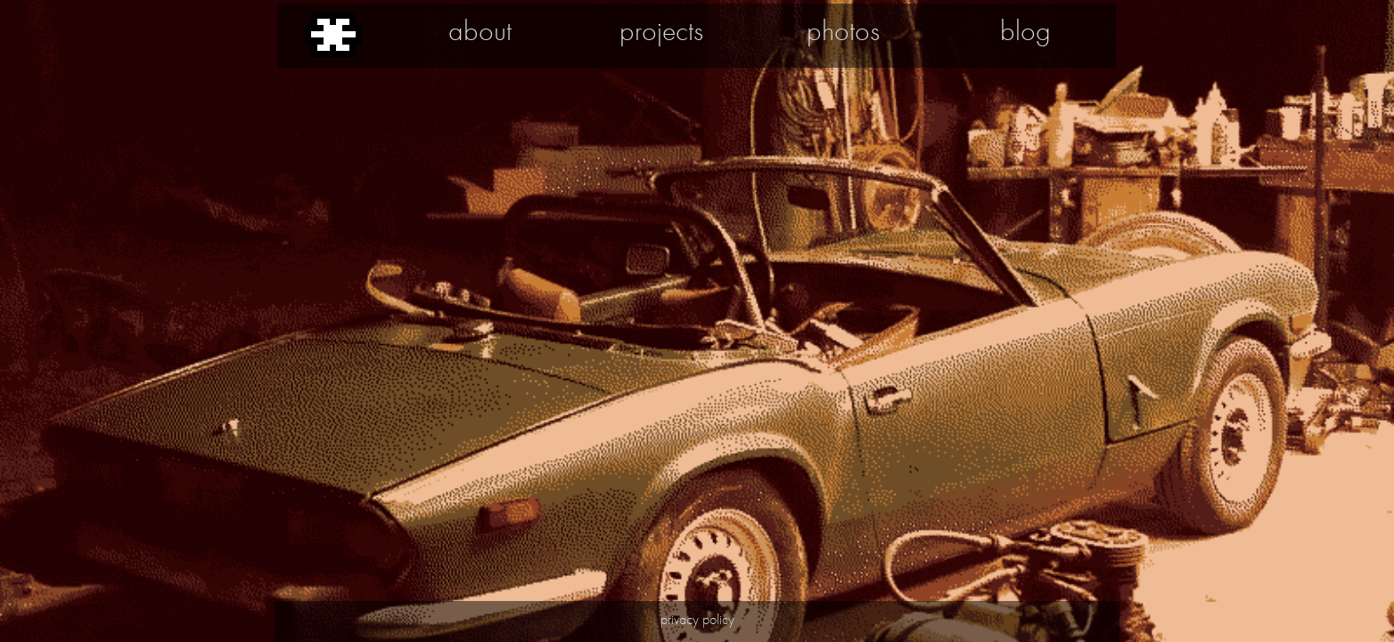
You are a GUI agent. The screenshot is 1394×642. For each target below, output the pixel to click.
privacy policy (697, 619)
